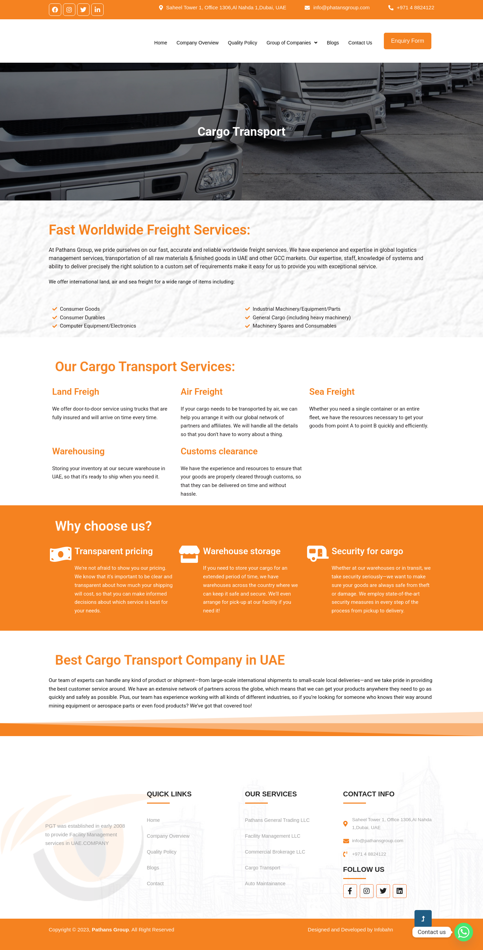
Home (160, 46)
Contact (156, 881)
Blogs (333, 46)
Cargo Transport (265, 865)
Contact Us (360, 46)
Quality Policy (242, 46)
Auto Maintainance (268, 881)
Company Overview (198, 46)
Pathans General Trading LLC (281, 818)
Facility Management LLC (276, 834)
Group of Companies (291, 46)
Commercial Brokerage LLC (279, 850)
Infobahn (383, 929)
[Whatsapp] (463, 932)
